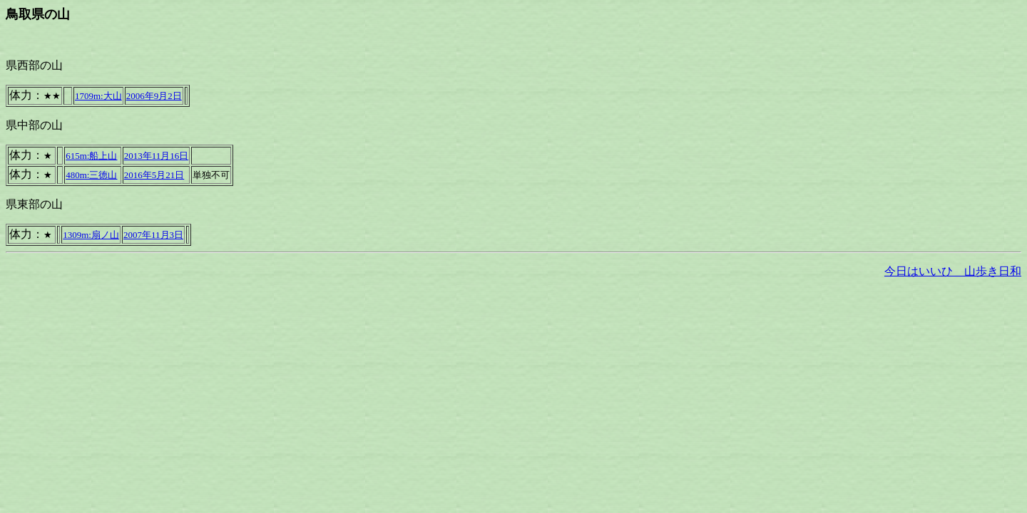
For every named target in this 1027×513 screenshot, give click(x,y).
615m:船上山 (91, 155)
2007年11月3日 (153, 234)
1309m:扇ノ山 (91, 234)
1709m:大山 (98, 95)
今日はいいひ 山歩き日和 (952, 271)
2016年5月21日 (154, 175)
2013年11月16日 (156, 155)
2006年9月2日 (154, 95)
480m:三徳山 (91, 175)
